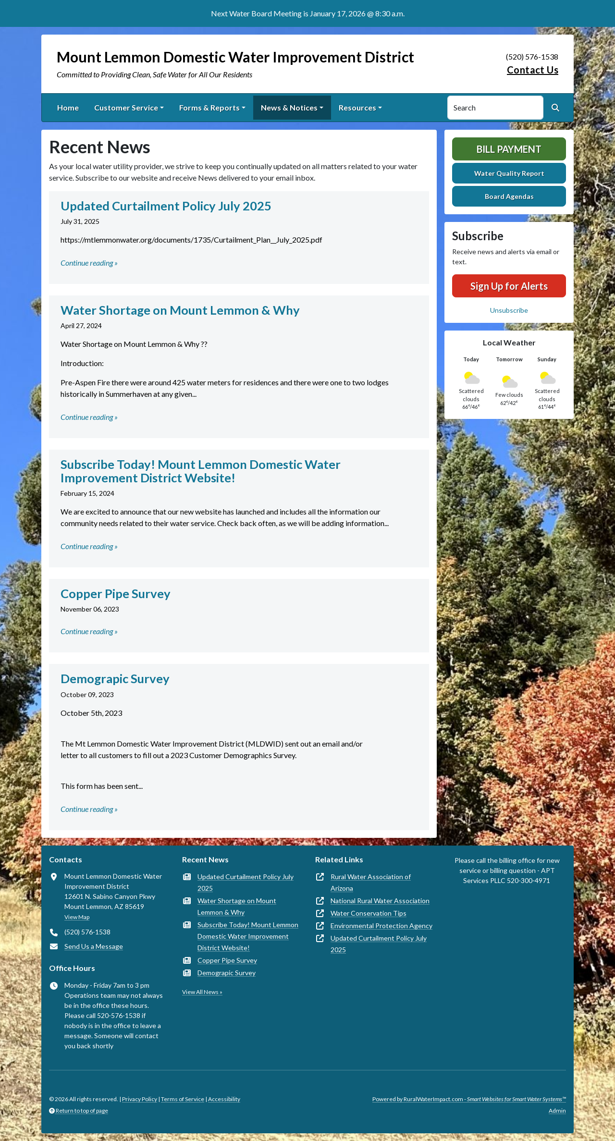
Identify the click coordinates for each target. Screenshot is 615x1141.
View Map (76, 916)
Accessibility (224, 1099)
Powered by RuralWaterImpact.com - (469, 1099)
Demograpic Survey (226, 973)
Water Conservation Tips (368, 913)
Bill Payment (509, 149)
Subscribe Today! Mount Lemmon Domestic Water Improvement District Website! (247, 936)
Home (68, 107)
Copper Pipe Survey (227, 960)
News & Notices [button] (289, 107)
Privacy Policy (139, 1099)
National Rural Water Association (380, 900)
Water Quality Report (509, 173)
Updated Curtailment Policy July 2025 (245, 882)
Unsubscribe (509, 310)
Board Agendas (509, 196)
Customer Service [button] (126, 107)
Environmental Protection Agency (381, 925)
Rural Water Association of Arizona (371, 882)
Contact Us (532, 69)
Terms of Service (182, 1099)
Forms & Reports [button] (209, 107)
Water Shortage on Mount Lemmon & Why (236, 906)
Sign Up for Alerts (509, 286)
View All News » (202, 991)
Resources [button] (357, 107)
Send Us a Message (93, 946)
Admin (557, 1110)
